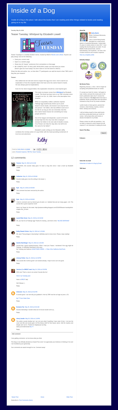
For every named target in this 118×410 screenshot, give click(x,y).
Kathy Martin (95, 33)
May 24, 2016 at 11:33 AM (37, 231)
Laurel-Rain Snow (21, 218)
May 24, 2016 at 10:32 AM (35, 218)
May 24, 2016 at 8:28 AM (30, 176)
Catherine (19, 176)
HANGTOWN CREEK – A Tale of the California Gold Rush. (49, 249)
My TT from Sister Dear (23, 298)
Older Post (69, 397)
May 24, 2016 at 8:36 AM (27, 188)
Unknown (19, 292)
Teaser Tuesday (37, 152)
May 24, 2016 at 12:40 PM (33, 258)
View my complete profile (87, 55)
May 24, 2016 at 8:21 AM (29, 163)
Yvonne (18, 163)
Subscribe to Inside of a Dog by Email (90, 163)
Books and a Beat (57, 55)
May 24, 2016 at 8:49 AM (27, 199)
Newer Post (15, 397)
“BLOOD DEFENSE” (63, 221)
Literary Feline (20, 258)
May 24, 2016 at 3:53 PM (39, 269)
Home (42, 397)
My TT (32, 326)
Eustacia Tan (20, 307)
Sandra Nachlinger (22, 243)
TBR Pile (29, 152)
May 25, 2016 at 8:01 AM (32, 307)
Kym (17, 188)
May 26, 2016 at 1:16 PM (32, 318)
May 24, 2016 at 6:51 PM (30, 292)
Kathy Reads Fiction (22, 231)
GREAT (23, 279)
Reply (18, 170)
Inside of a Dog (33, 10)
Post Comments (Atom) (26, 400)
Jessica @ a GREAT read (24, 269)
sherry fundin (20, 318)
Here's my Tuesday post (23, 276)
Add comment (16, 334)
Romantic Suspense (21, 152)
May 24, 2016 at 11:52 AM (36, 243)
